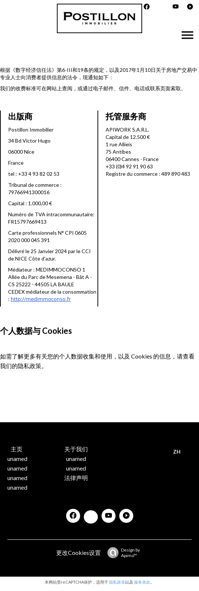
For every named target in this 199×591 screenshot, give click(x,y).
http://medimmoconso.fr (41, 299)
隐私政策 (29, 365)
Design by (122, 552)
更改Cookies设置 (78, 552)
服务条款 (142, 582)
